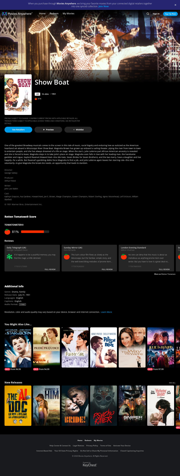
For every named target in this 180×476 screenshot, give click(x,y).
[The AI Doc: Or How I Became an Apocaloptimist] (17, 406)
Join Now (104, 6)
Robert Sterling (95, 196)
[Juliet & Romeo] (160, 349)
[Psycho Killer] (103, 406)
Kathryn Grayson (11, 196)
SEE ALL (172, 383)
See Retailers (18, 129)
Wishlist (78, 129)
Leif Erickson (125, 196)
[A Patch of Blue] (103, 347)
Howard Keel (37, 196)
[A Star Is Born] (17, 349)
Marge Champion (63, 196)
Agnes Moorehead (111, 196)
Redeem (54, 13)
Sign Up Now (170, 14)
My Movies (68, 13)
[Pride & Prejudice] (46, 349)
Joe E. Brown (49, 196)
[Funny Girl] (75, 347)
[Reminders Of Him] (46, 406)
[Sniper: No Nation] (132, 406)
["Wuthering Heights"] (160, 406)
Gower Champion (79, 196)
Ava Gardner (25, 196)
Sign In (156, 13)
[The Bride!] (75, 406)
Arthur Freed (10, 180)
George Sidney (10, 173)
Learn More (106, 312)
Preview (48, 129)
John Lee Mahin (11, 188)
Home (42, 13)
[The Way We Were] (132, 347)
